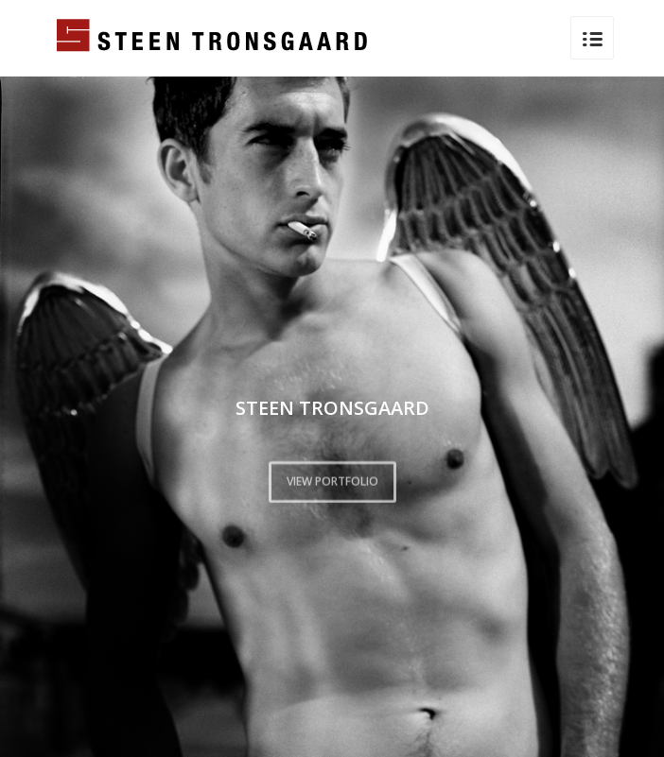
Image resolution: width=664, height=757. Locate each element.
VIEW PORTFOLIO (332, 480)
